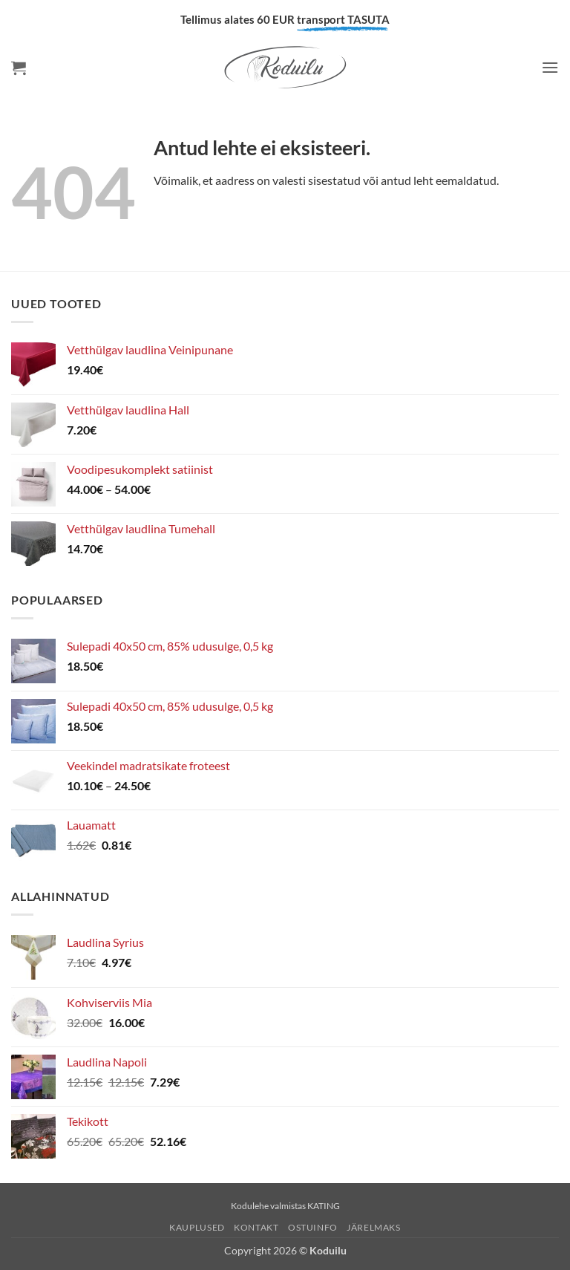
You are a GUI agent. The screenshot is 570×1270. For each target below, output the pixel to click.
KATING (323, 1206)
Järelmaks (374, 1227)
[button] (18, 67)
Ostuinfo (313, 1227)
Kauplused (197, 1227)
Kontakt (256, 1227)
